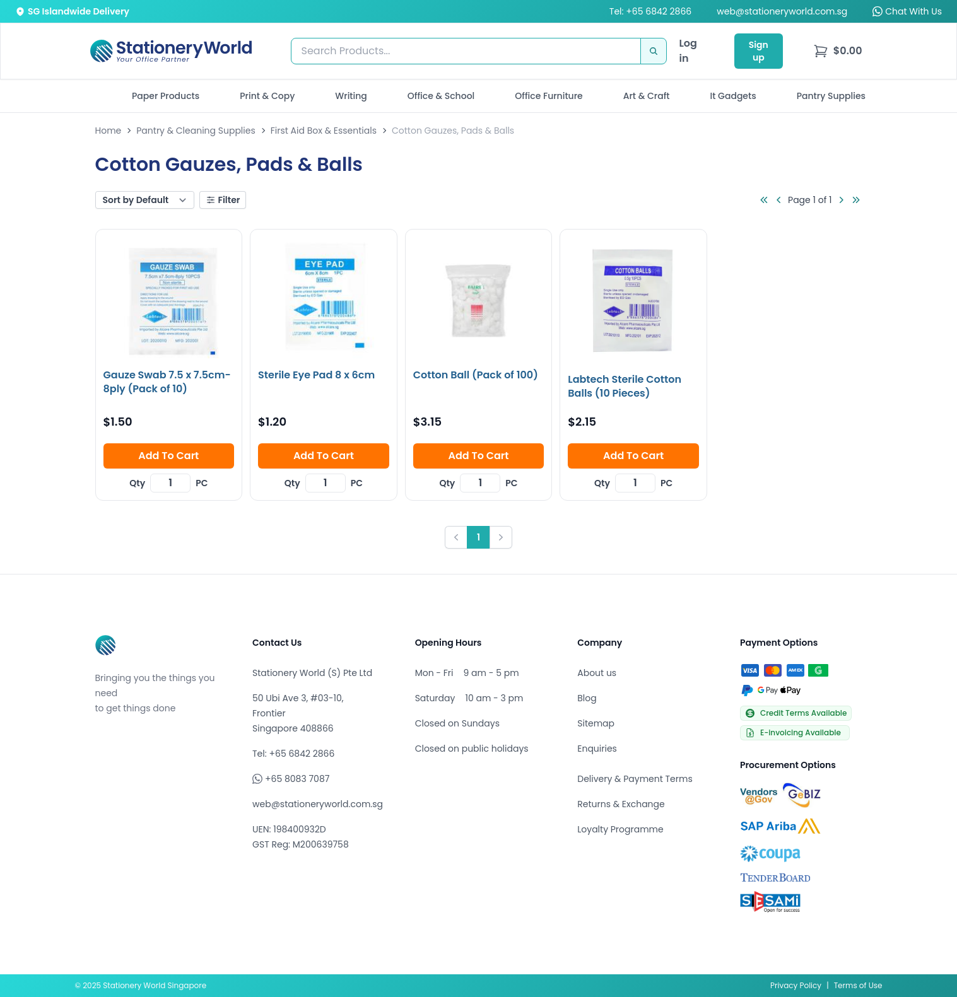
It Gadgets (733, 96)
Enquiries (597, 748)
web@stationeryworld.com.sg (782, 11)
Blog (586, 698)
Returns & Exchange (620, 804)
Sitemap (595, 723)
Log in (688, 51)
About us (596, 673)
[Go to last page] (856, 200)
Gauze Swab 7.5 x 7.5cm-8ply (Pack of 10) (167, 382)
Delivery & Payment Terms (634, 779)
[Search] (653, 51)
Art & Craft (646, 96)
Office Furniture (548, 96)
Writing (351, 96)
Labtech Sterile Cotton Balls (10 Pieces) (624, 386)
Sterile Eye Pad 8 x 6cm (316, 375)
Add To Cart (168, 455)
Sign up (758, 51)
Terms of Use (858, 985)
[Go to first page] (764, 200)
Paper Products (165, 96)
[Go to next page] (841, 200)
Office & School (441, 96)
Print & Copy (267, 96)
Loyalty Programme (620, 829)
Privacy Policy (795, 985)
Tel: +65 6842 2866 (650, 11)
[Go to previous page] (779, 200)
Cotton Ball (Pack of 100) (475, 375)
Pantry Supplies (831, 96)
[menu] (837, 51)
